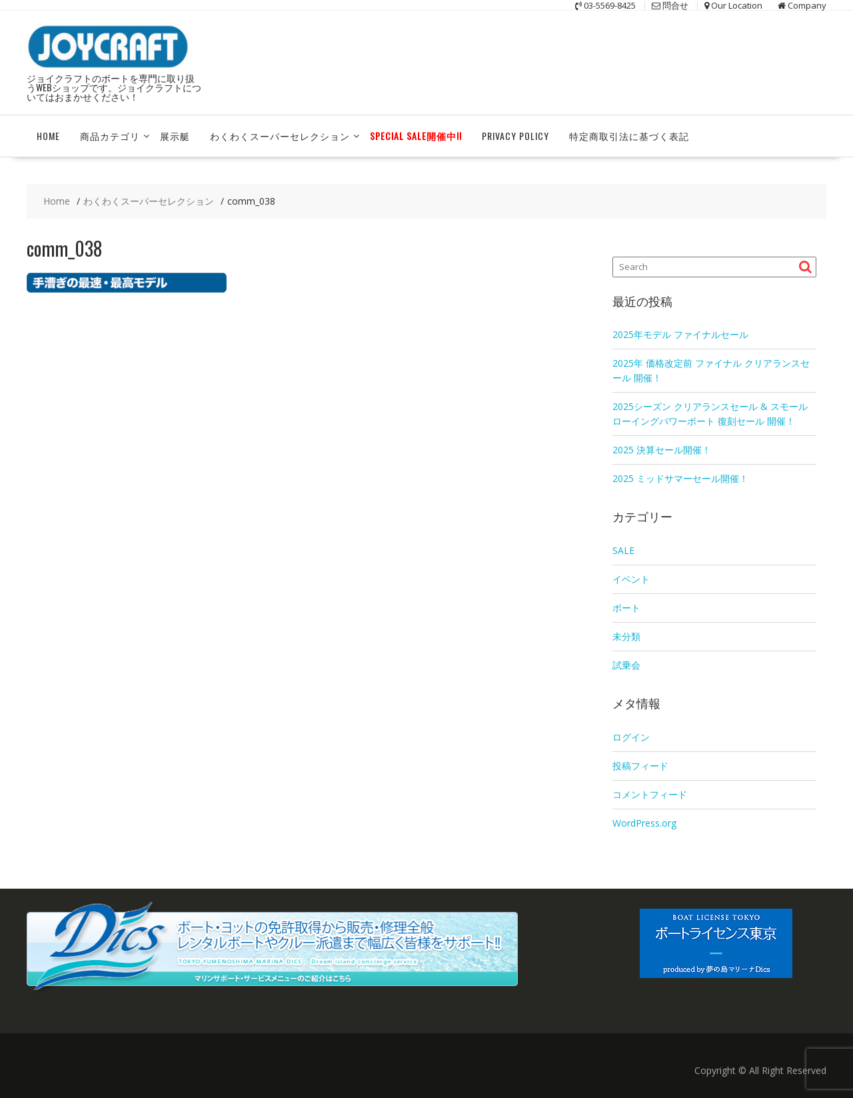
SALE (623, 550)
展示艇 (175, 136)
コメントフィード (649, 794)
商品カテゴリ (110, 136)
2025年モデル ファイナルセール (680, 334)
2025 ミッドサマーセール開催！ (680, 478)
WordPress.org (644, 823)
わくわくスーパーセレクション (280, 136)
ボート (626, 607)
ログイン (631, 737)
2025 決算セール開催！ (661, 449)
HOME (48, 136)
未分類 (626, 636)
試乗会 (626, 665)
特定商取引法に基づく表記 (629, 136)
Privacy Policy (515, 136)
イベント (631, 579)
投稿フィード (640, 765)
